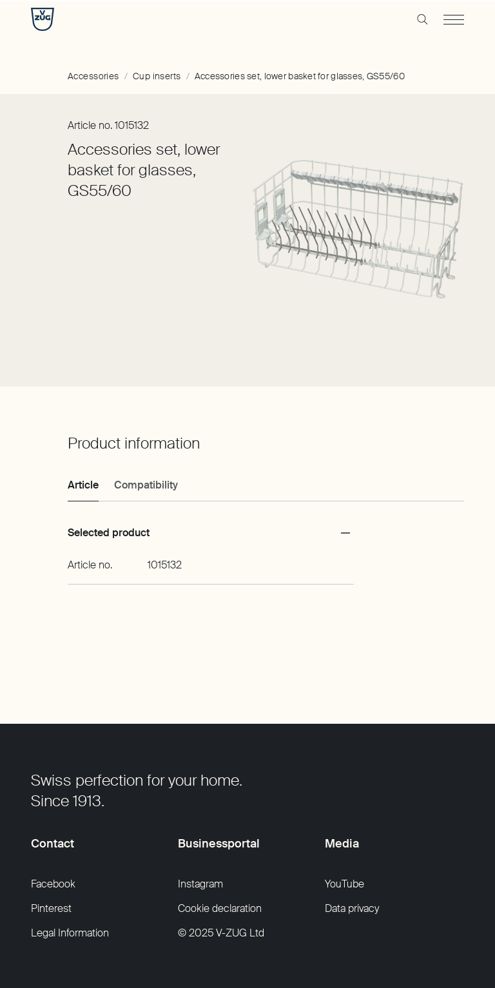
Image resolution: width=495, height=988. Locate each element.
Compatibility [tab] (146, 485)
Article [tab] (83, 485)
